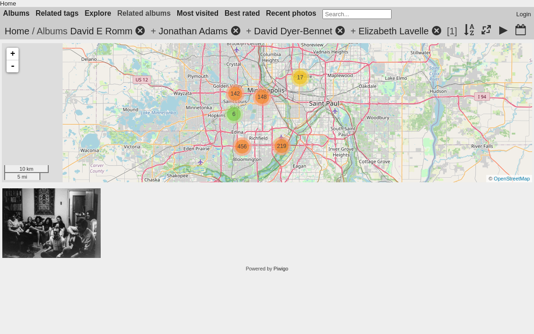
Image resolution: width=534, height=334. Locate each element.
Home (8, 3)
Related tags (57, 13)
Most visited (198, 13)
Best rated (242, 13)
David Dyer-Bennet (293, 31)
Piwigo (281, 268)
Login (523, 14)
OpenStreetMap (512, 178)
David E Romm (101, 31)
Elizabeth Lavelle (394, 31)
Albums (16, 13)
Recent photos (291, 13)
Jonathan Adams (193, 31)
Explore (97, 13)
